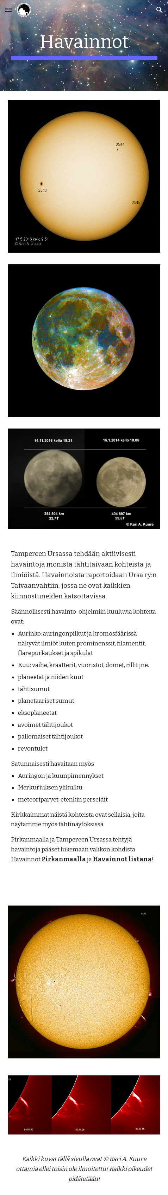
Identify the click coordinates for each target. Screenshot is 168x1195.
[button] (8, 9)
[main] (84, 45)
